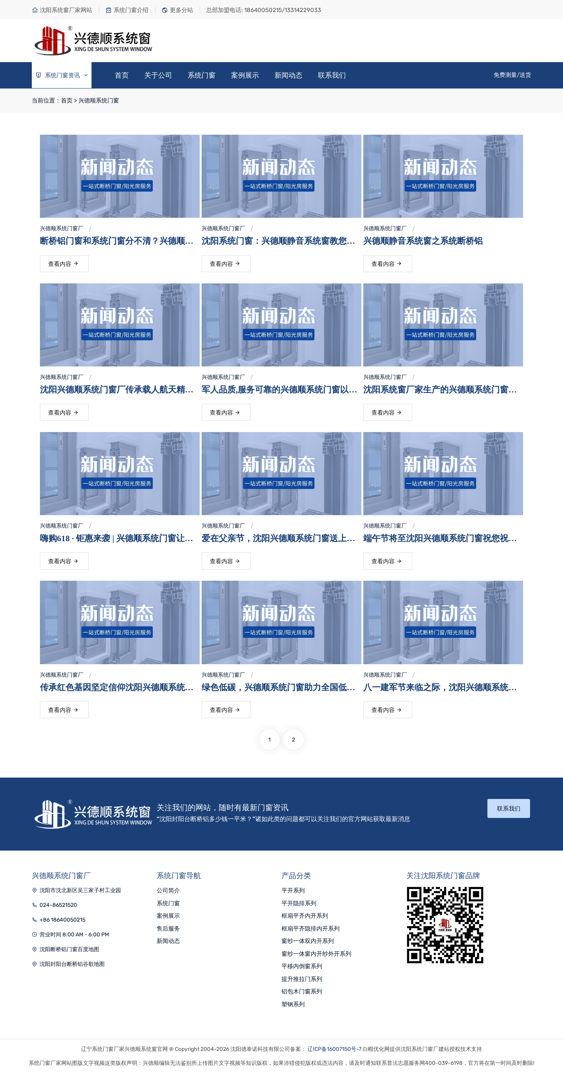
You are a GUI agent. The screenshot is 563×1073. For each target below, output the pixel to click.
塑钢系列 (293, 1004)
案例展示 (245, 75)
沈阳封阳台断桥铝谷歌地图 (72, 964)
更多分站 (177, 10)
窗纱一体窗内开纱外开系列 (316, 953)
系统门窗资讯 (62, 75)
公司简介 (168, 890)
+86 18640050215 (62, 920)
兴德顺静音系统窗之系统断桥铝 (423, 241)
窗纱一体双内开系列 (308, 941)
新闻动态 (288, 75)
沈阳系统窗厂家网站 (62, 10)
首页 (122, 75)
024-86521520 (58, 905)
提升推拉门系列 (302, 979)
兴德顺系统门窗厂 (61, 228)
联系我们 (332, 75)
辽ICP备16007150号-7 (334, 1049)
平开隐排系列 (299, 903)
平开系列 (293, 890)
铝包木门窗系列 (302, 991)
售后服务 (168, 928)
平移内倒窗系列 (302, 966)
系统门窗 (202, 75)
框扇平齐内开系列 (305, 915)
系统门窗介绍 (127, 10)
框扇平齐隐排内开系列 (311, 928)
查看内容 (63, 263)
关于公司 (158, 75)
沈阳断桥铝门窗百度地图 (69, 949)
